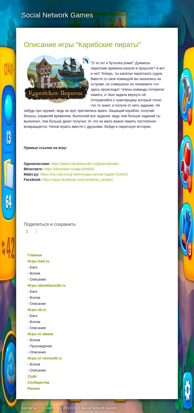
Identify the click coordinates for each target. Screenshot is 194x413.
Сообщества (38, 382)
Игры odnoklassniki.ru (47, 285)
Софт (32, 376)
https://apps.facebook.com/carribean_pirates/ (77, 180)
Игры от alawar (41, 334)
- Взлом (34, 273)
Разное (34, 388)
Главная (35, 255)
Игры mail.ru (38, 261)
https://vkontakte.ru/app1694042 (69, 169)
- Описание (37, 279)
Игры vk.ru (37, 310)
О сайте (47, 408)
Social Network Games (99, 408)
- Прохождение (40, 346)
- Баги (32, 267)
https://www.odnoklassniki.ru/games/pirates (85, 164)
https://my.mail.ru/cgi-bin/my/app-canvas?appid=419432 (84, 174)
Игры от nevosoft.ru (45, 358)
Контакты (28, 408)
